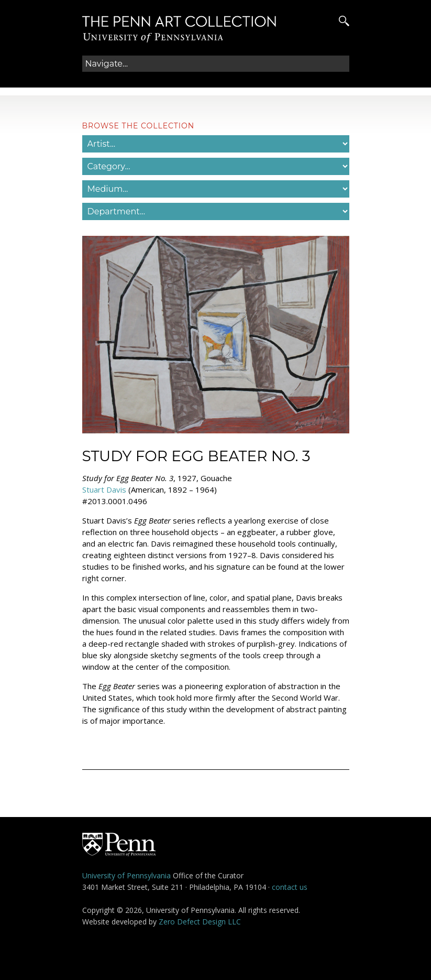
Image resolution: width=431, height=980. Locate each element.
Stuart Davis (104, 489)
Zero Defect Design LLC (200, 922)
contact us (289, 887)
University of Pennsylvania (126, 875)
